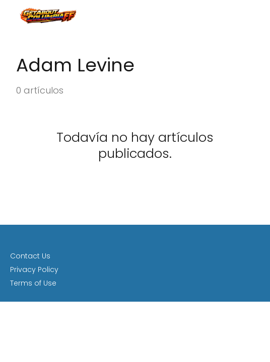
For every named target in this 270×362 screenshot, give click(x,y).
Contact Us (30, 256)
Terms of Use (33, 283)
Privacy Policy (34, 269)
